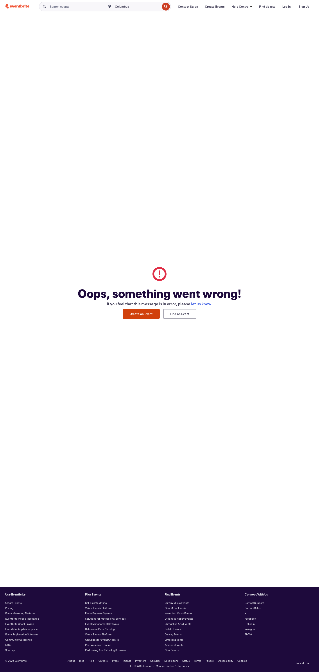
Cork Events (172, 650)
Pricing (9, 608)
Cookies (242, 660)
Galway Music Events (177, 602)
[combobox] (137, 7)
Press (115, 660)
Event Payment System (98, 613)
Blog (81, 660)
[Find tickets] (267, 6)
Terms (197, 660)
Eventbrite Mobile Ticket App (22, 618)
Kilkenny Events (174, 645)
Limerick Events (174, 639)
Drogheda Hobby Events (179, 618)
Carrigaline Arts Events (178, 624)
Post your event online (98, 645)
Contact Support (254, 602)
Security (155, 660)
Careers (103, 660)
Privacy (210, 660)
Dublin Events (173, 629)
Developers (171, 660)
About (71, 660)
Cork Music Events (175, 608)
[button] (242, 6)
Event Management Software (102, 624)
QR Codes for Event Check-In (102, 639)
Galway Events (173, 634)
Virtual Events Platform (98, 608)
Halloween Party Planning (100, 629)
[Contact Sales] (187, 6)
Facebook (250, 618)
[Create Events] (214, 6)
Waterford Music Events (178, 613)
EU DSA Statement (141, 666)
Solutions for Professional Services (105, 618)
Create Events (13, 602)
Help (91, 660)
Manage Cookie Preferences (172, 666)
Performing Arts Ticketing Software (105, 650)
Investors (140, 660)
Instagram (250, 629)
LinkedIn (250, 624)
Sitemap (10, 650)
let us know (201, 303)
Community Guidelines (18, 639)
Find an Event (180, 314)
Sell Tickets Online (96, 602)
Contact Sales (253, 608)
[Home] (17, 6)
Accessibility (225, 660)
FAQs (8, 645)
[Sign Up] (304, 6)
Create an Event (141, 314)
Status (186, 660)
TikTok (248, 634)
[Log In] (286, 6)
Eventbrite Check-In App (19, 624)
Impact (127, 660)
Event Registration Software (21, 634)
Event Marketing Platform (20, 613)
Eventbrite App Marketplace (21, 629)
